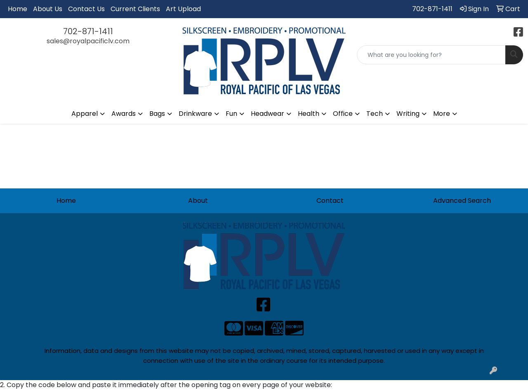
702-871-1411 (432, 9)
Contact (330, 200)
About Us (47, 9)
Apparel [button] (84, 113)
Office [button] (343, 113)
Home (17, 9)
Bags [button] (157, 113)
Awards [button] (123, 113)
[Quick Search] (431, 54)
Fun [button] (231, 113)
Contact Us (86, 9)
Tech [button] (374, 113)
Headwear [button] (267, 113)
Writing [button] (408, 113)
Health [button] (308, 113)
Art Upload (183, 9)
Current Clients (135, 9)
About (198, 200)
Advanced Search (462, 200)
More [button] (441, 113)
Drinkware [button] (195, 113)
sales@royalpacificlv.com (88, 41)
